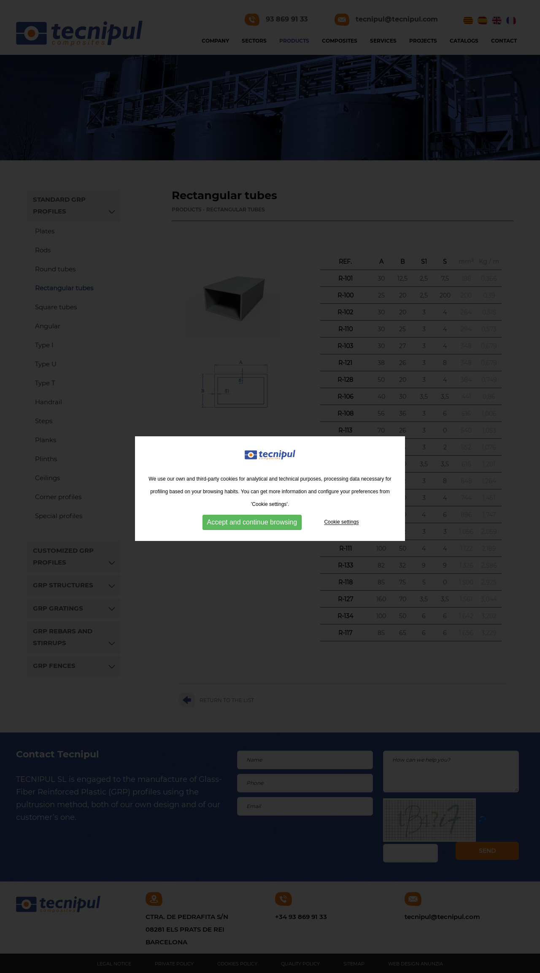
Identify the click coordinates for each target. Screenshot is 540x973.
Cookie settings (341, 526)
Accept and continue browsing (252, 526)
